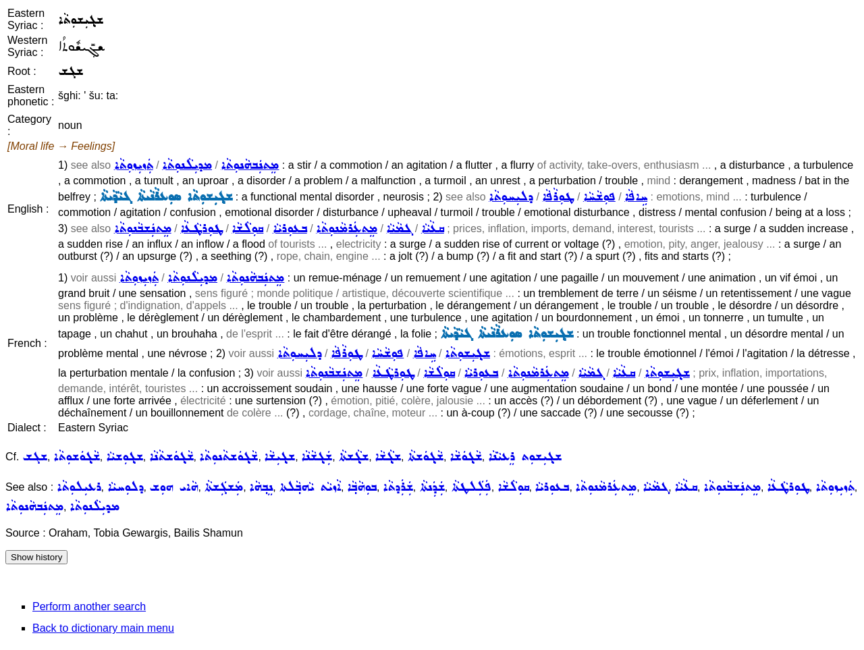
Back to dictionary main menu (103, 628)
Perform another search (89, 606)
